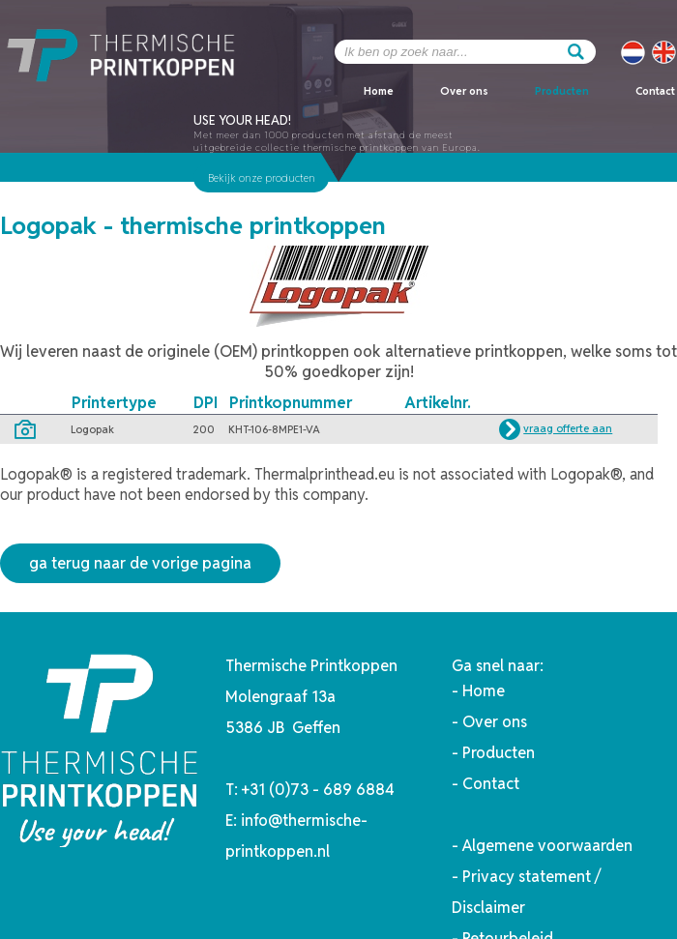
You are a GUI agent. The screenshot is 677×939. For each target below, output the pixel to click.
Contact (655, 91)
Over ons (464, 91)
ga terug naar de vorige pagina (140, 563)
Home (379, 91)
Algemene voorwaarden (547, 846)
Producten (562, 91)
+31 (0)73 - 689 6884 (318, 789)
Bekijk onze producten (261, 178)
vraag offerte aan (567, 428)
